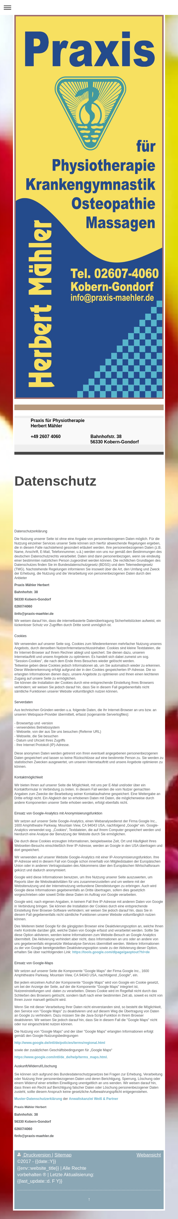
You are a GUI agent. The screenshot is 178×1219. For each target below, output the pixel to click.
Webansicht (149, 1154)
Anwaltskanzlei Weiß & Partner (93, 1099)
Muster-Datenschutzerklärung (38, 1099)
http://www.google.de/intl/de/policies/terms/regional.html (59, 1043)
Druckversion (34, 1154)
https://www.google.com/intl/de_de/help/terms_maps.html (60, 1057)
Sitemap (63, 1154)
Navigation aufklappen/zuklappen (89, 7)
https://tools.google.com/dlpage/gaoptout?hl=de (111, 952)
